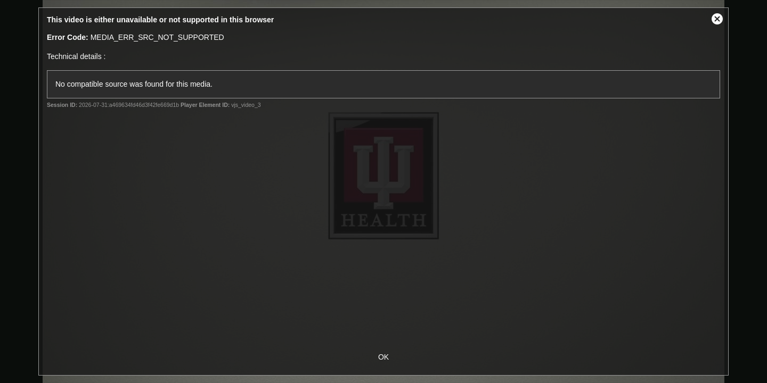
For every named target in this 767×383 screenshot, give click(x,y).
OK (383, 357)
